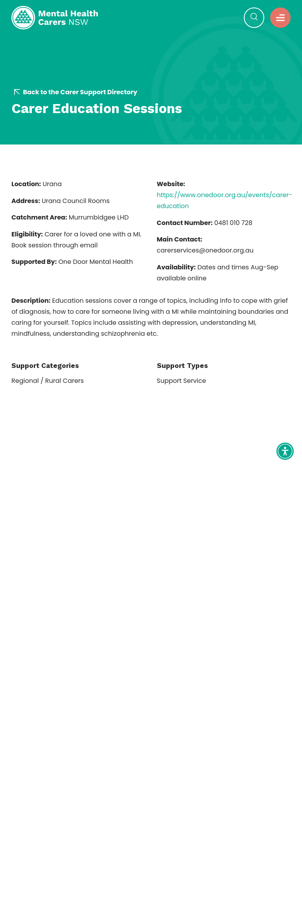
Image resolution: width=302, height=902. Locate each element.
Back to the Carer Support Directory (75, 92)
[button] (254, 17)
